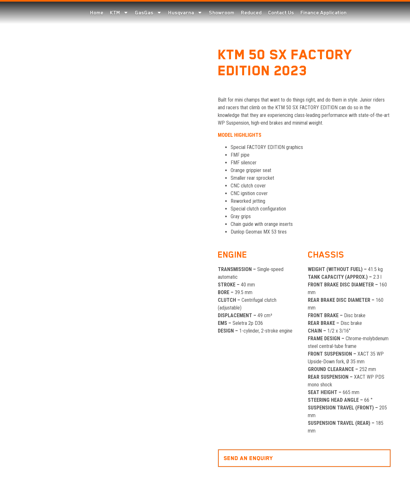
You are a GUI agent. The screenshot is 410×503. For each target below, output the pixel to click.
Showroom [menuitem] (221, 13)
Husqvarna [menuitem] (185, 13)
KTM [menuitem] (119, 13)
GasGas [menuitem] (148, 13)
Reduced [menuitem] (251, 13)
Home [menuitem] (96, 13)
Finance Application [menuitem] (323, 13)
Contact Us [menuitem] (281, 13)
